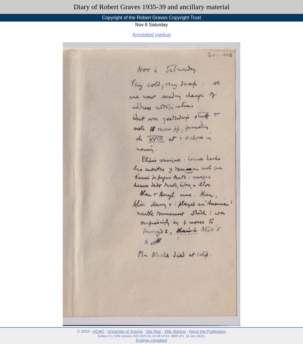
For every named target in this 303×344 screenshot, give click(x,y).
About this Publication (207, 331)
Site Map (153, 331)
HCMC (98, 331)
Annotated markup (151, 34)
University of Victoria (125, 331)
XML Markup (175, 331)
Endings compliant (151, 340)
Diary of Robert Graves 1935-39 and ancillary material (151, 7)
